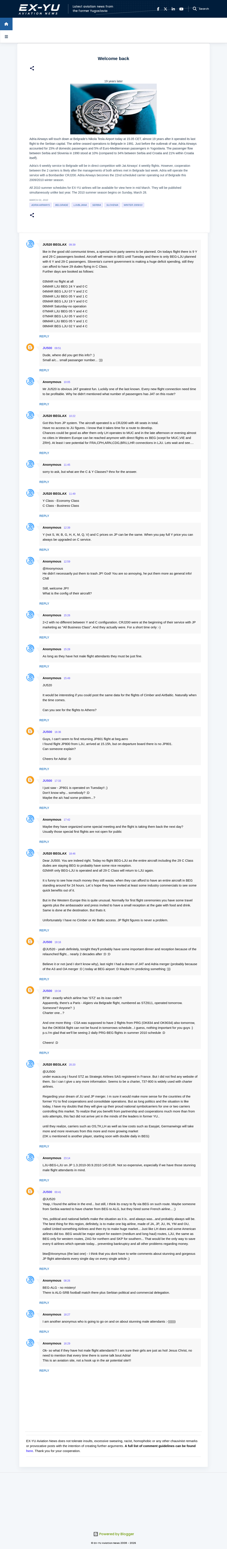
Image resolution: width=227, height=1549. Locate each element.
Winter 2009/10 (133, 205)
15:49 (67, 678)
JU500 (47, 348)
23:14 (67, 1158)
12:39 (67, 527)
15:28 (67, 649)
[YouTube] (181, 9)
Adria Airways (40, 205)
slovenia (112, 205)
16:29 (67, 1343)
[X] (165, 9)
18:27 (67, 1314)
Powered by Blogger (113, 1534)
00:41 (57, 1192)
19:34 (57, 991)
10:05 (67, 382)
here (29, 1451)
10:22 (72, 416)
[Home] (6, 24)
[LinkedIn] (173, 9)
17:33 (57, 780)
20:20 (72, 1064)
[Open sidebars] (6, 36)
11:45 (67, 464)
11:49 (72, 493)
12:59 (67, 561)
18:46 (72, 853)
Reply (44, 336)
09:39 (72, 244)
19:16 (57, 942)
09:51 (57, 348)
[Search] (195, 9)
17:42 (67, 819)
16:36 (57, 732)
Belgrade (61, 205)
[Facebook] (158, 9)
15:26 (67, 615)
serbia (96, 205)
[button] (32, 69)
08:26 (67, 1280)
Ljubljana (80, 205)
